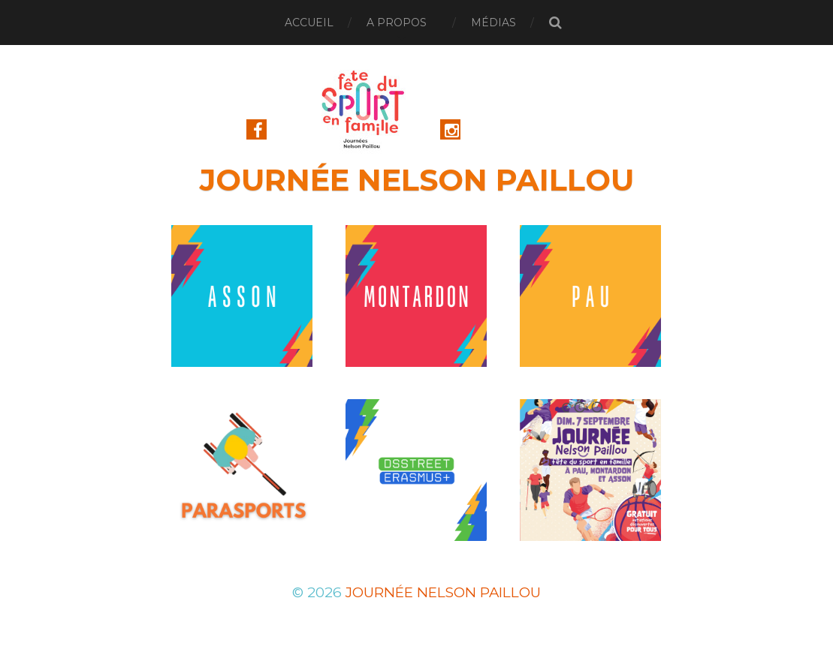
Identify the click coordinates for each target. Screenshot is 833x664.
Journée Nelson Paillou (417, 179)
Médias (493, 22)
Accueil (309, 22)
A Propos (397, 22)
